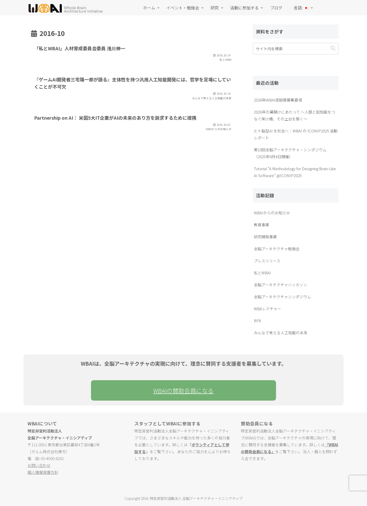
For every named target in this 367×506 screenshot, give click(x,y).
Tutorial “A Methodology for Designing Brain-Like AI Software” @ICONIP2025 (295, 172)
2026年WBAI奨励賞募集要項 (278, 100)
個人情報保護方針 (43, 472)
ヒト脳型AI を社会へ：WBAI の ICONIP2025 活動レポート (295, 134)
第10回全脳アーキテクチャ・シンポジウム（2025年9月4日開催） (290, 153)
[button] (333, 48)
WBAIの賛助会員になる (183, 390)
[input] (295, 48)
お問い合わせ (39, 465)
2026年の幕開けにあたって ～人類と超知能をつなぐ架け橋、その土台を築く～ (294, 115)
